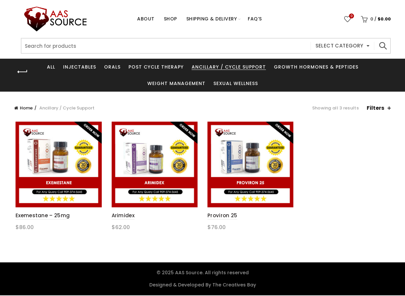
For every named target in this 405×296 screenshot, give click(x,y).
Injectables (79, 67)
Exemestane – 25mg (41, 216)
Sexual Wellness (235, 83)
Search (382, 46)
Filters (375, 108)
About (146, 18)
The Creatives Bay (234, 285)
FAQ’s (255, 18)
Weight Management (176, 83)
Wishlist (351, 16)
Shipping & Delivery (211, 18)
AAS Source (188, 273)
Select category (339, 45)
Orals (112, 67)
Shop (172, 16)
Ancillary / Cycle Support (229, 67)
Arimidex (122, 216)
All (51, 67)
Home (26, 108)
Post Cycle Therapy (156, 67)
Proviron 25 (222, 216)
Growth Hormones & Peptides (316, 67)
